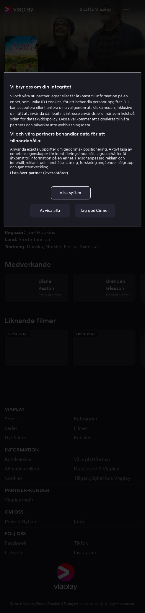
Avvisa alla (50, 210)
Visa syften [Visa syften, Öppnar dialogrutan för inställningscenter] (70, 193)
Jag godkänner (95, 210)
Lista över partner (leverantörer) (39, 173)
